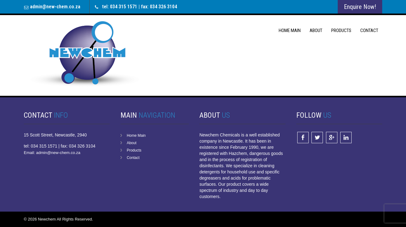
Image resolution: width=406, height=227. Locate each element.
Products (341, 30)
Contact (369, 30)
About (316, 30)
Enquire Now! (360, 6)
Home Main (290, 30)
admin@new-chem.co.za (55, 7)
